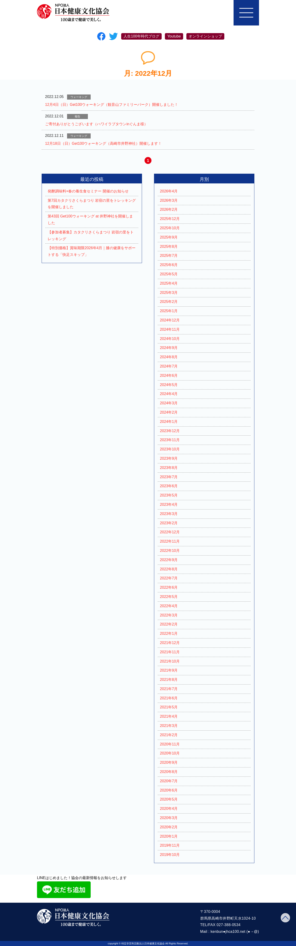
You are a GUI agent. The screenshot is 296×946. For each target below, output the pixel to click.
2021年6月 (169, 698)
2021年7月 (169, 689)
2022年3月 (169, 615)
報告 (77, 116)
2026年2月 (169, 209)
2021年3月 (169, 726)
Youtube (174, 36)
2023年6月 (169, 486)
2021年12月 (170, 643)
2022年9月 (169, 560)
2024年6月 (169, 375)
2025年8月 (169, 246)
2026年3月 (169, 200)
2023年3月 (169, 514)
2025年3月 (169, 293)
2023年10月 (170, 449)
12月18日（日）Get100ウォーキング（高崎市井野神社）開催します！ (103, 143)
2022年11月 (170, 541)
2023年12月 (170, 431)
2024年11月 (170, 329)
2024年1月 (169, 422)
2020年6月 (169, 790)
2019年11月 (170, 845)
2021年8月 (169, 680)
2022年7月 (169, 578)
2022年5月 (169, 597)
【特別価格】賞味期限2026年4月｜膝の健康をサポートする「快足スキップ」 (92, 251)
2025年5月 (169, 274)
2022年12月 (170, 532)
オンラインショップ (205, 36)
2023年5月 (169, 495)
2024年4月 (169, 394)
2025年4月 (169, 283)
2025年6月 (169, 265)
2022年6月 (169, 587)
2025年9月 (169, 237)
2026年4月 (169, 191)
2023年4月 (169, 504)
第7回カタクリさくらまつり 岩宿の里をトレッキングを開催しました (92, 203)
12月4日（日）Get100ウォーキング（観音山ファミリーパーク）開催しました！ (111, 105)
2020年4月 (169, 809)
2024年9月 (169, 348)
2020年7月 (169, 781)
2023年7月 (169, 477)
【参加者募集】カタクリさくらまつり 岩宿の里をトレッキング (91, 235)
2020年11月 (170, 744)
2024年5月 (169, 385)
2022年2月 (169, 624)
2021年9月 (169, 670)
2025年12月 (170, 219)
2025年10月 (170, 228)
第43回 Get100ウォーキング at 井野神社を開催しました (90, 219)
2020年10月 (170, 753)
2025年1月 (169, 311)
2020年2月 (169, 827)
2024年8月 (169, 357)
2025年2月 (169, 302)
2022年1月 (169, 633)
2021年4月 (169, 716)
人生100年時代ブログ (141, 36)
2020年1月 (169, 836)
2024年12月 (170, 320)
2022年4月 (169, 606)
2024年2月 (169, 412)
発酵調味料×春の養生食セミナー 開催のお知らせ (88, 191)
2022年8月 (169, 569)
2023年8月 (169, 468)
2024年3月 (169, 403)
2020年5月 (169, 799)
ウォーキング (79, 97)
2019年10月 (170, 855)
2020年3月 (169, 818)
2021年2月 (169, 735)
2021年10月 (170, 661)
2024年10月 (170, 339)
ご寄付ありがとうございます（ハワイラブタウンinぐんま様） (96, 124)
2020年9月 (169, 762)
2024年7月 (169, 366)
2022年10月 (170, 551)
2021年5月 (169, 707)
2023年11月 (170, 440)
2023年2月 (169, 523)
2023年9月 (169, 458)
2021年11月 (170, 652)
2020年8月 (169, 772)
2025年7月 (169, 256)
